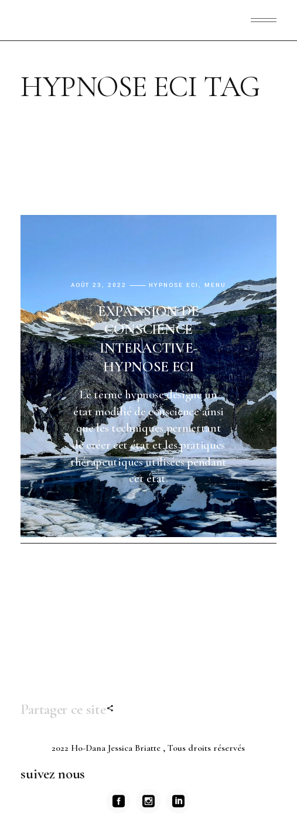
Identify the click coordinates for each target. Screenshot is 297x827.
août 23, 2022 (99, 285)
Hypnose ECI (174, 285)
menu (215, 285)
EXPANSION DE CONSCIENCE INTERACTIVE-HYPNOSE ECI (148, 339)
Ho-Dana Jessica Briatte (117, 748)
